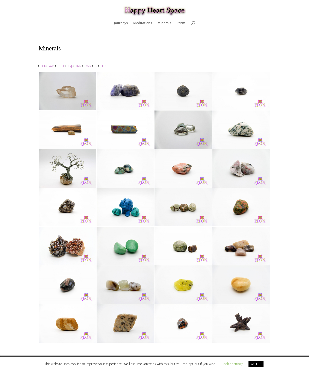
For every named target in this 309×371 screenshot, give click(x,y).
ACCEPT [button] (256, 364)
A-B (51, 66)
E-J (70, 66)
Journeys (121, 23)
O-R (88, 66)
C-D (61, 66)
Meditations (142, 23)
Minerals (164, 23)
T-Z (103, 66)
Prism (181, 23)
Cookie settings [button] (232, 364)
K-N (79, 66)
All (43, 66)
